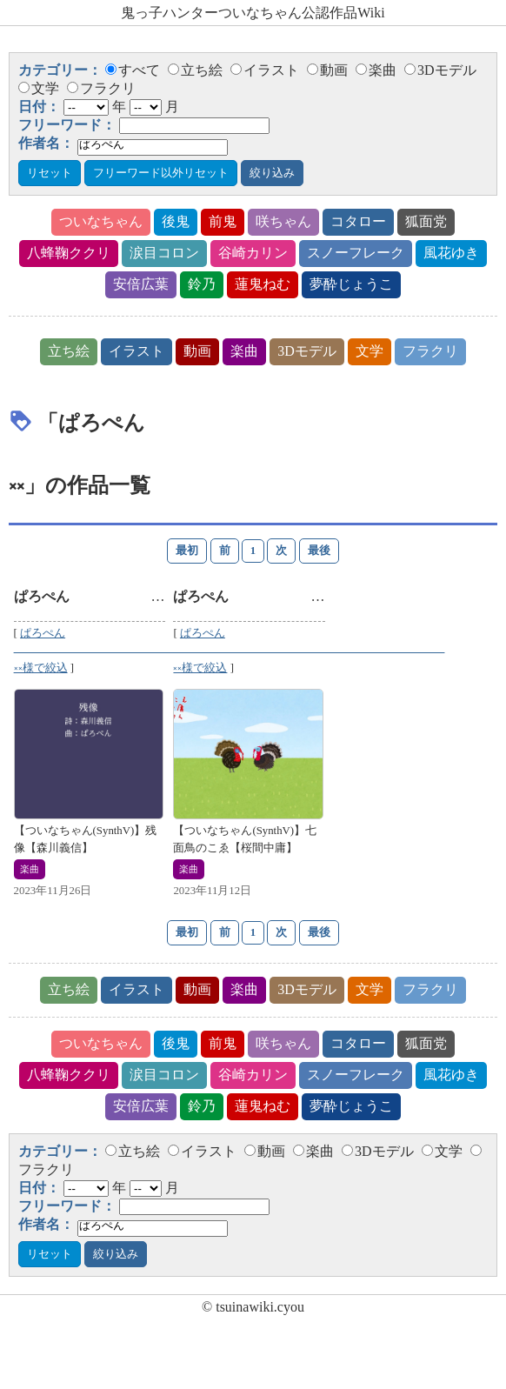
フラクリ (101, 88)
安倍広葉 (141, 284)
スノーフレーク (355, 252)
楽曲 (376, 70)
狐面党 (426, 221)
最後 (319, 550)
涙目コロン (164, 252)
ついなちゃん (101, 221)
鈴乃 (202, 284)
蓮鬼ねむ (262, 284)
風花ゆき (451, 252)
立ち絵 (195, 70)
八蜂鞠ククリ (68, 252)
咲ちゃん (283, 221)
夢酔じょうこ (351, 284)
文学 (38, 88)
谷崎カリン (253, 252)
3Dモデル (440, 70)
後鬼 (176, 221)
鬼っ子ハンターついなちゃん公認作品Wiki (252, 12)
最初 (187, 550)
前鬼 (222, 221)
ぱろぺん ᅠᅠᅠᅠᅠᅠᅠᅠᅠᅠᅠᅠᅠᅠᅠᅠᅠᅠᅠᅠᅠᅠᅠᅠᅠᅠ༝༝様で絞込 (149, 650)
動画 (327, 70)
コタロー (358, 221)
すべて (132, 70)
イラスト (264, 70)
